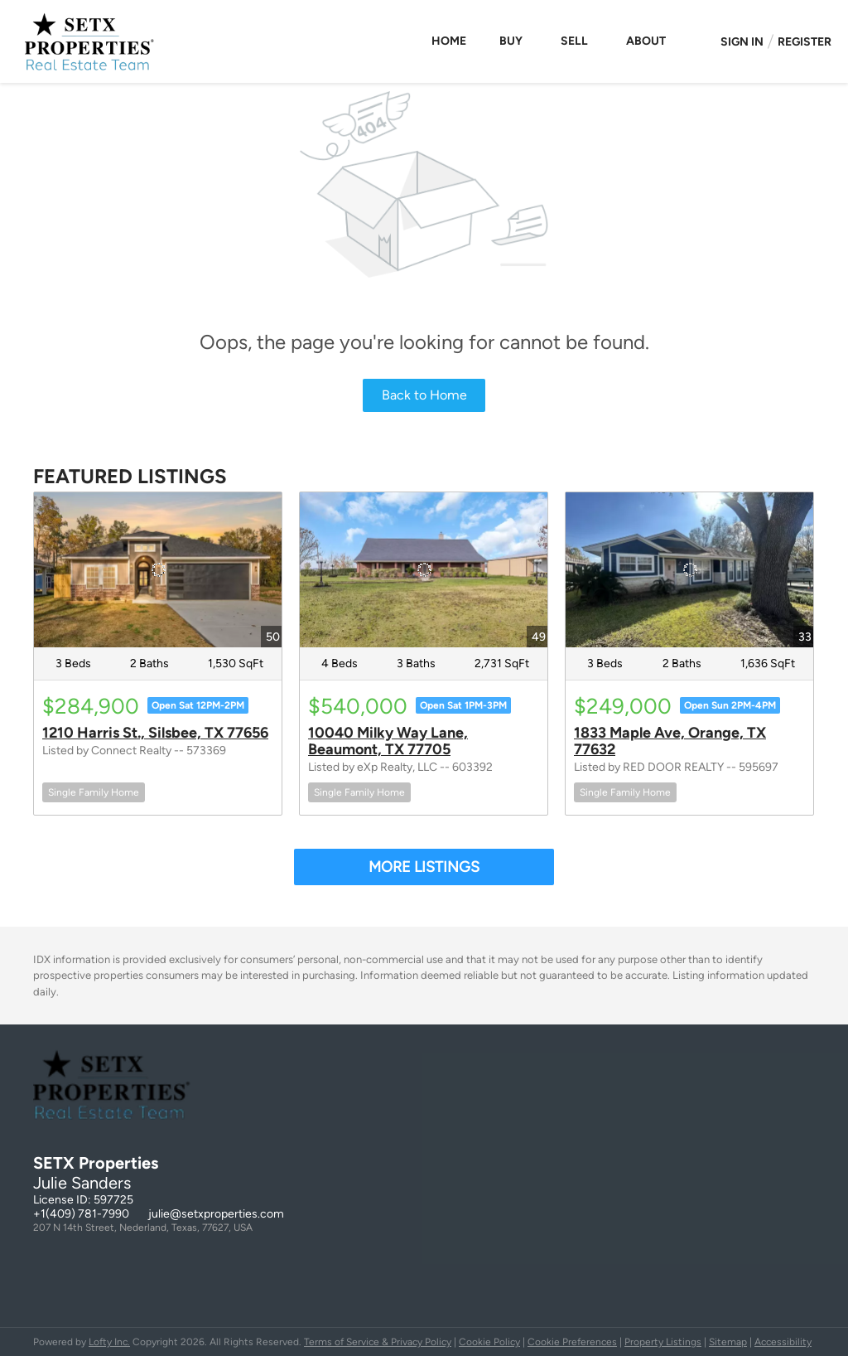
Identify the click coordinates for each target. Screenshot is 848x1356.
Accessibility (783, 1342)
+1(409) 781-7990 (81, 1214)
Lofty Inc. (109, 1342)
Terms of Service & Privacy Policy (377, 1342)
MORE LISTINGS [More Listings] (424, 867)
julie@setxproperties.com (216, 1214)
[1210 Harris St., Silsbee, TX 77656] (158, 569)
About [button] (646, 41)
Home (448, 41)
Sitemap (728, 1342)
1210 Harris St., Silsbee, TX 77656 (155, 733)
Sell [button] (574, 41)
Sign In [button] (742, 42)
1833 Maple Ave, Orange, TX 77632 (670, 741)
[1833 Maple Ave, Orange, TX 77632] (689, 569)
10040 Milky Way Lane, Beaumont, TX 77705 (388, 741)
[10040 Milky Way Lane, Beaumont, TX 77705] (423, 569)
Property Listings (662, 1342)
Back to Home (424, 395)
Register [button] (804, 42)
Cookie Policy (489, 1342)
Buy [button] (511, 41)
